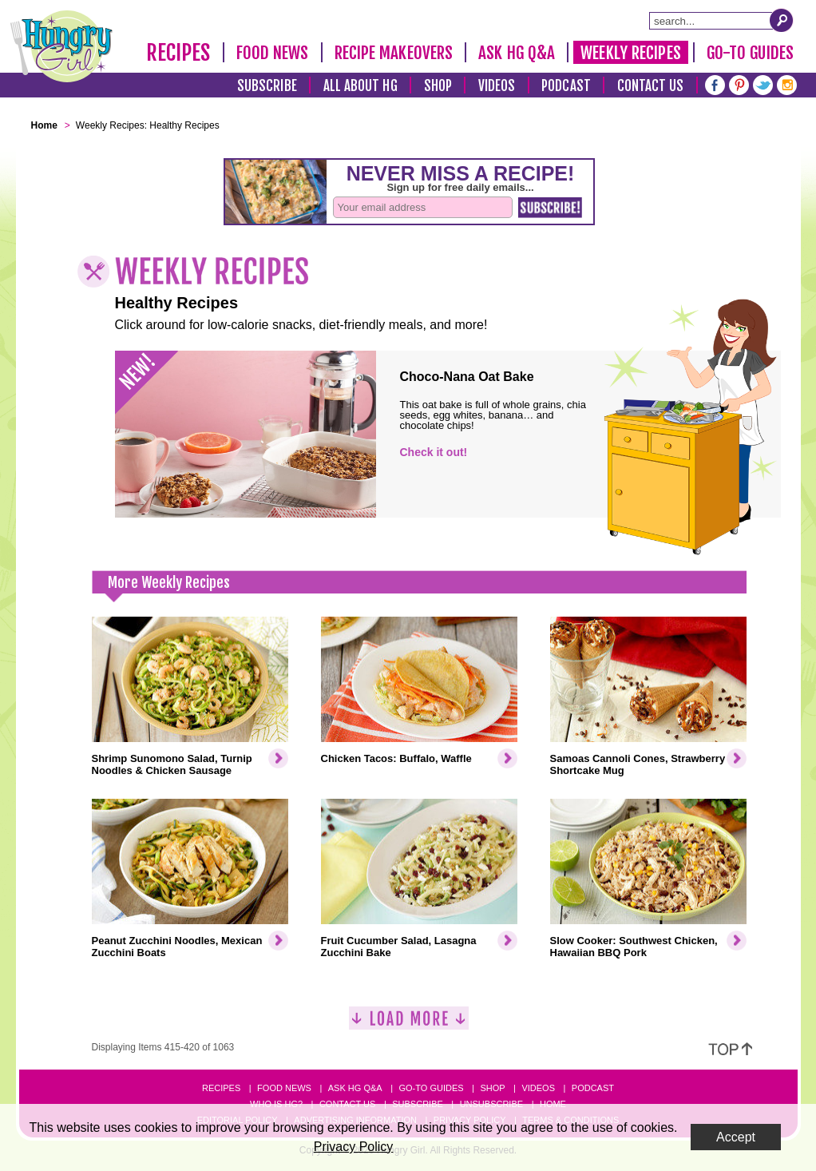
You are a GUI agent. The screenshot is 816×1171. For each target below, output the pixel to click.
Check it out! (434, 452)
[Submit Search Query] (782, 20)
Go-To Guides (750, 52)
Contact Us (650, 85)
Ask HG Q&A (516, 52)
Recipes (178, 52)
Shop (438, 85)
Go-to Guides (430, 1088)
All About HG (360, 85)
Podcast (566, 85)
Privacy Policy (354, 1146)
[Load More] (409, 1024)
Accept (735, 1137)
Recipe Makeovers (394, 52)
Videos (497, 85)
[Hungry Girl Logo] (61, 46)
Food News (272, 52)
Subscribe (267, 85)
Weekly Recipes (630, 52)
